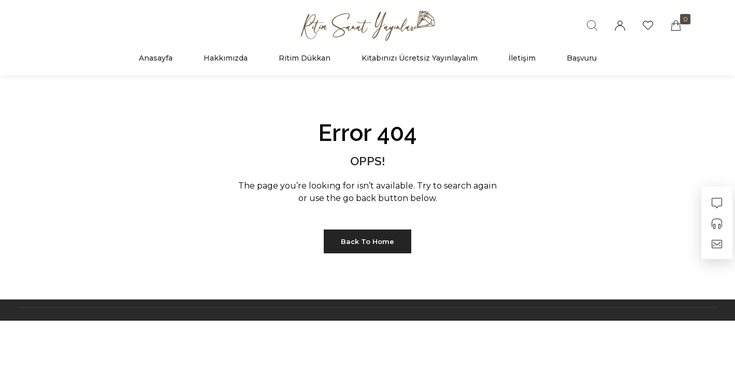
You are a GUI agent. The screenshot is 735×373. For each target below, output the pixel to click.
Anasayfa (155, 58)
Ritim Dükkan (304, 58)
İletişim (522, 58)
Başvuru (582, 58)
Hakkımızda (226, 58)
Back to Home (367, 241)
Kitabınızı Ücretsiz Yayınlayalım (420, 58)
